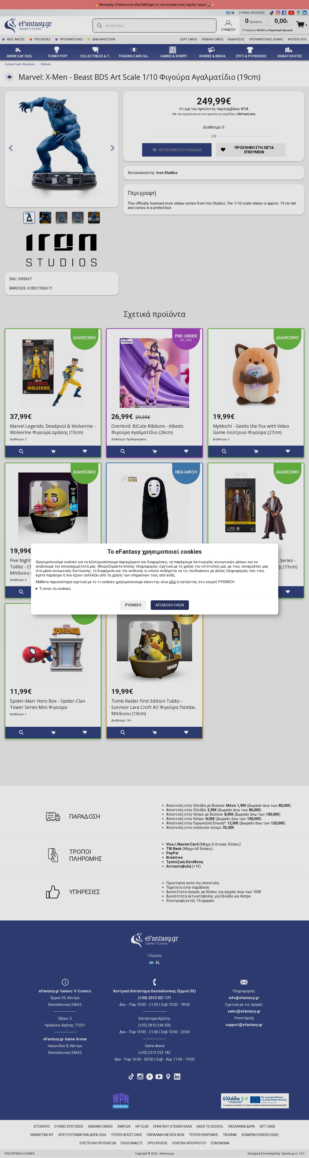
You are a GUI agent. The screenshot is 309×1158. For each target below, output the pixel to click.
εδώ (172, 582)
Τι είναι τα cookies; (55, 588)
